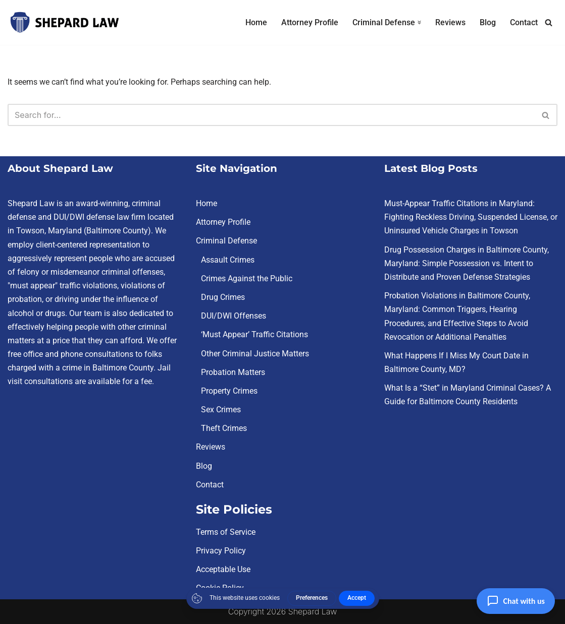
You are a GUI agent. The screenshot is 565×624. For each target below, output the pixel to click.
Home (256, 22)
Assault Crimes (227, 260)
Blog (488, 22)
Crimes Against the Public (246, 278)
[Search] (548, 22)
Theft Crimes (224, 428)
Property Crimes (229, 391)
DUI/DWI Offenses (233, 316)
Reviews (450, 22)
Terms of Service (225, 532)
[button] (419, 22)
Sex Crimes (221, 409)
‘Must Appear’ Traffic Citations (254, 335)
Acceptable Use (223, 569)
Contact (524, 22)
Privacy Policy (221, 550)
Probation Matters (233, 372)
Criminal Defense (226, 241)
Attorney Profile (309, 22)
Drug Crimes (223, 297)
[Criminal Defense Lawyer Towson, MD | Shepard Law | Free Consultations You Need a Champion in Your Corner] (65, 22)
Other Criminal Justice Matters (255, 353)
